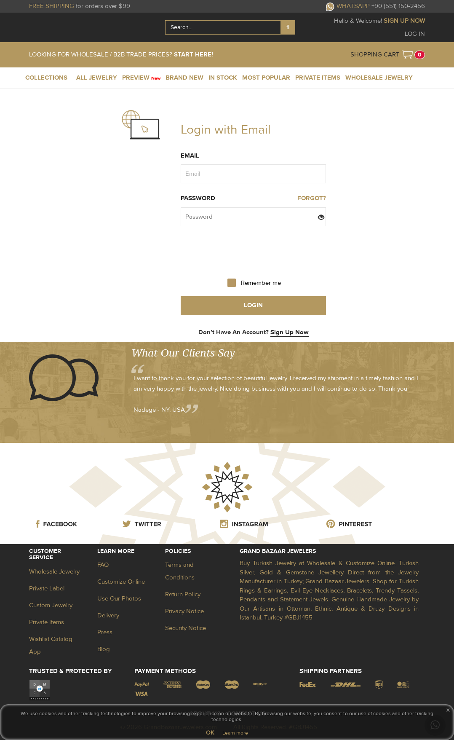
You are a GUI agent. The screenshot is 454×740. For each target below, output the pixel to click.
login (253, 305)
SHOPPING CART (375, 55)
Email (190, 156)
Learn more (235, 732)
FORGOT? (311, 198)
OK (210, 733)
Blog (103, 649)
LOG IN (415, 34)
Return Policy (182, 594)
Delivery (108, 615)
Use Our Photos (119, 599)
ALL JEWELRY (96, 78)
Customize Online (121, 582)
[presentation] (254, 251)
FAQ (103, 565)
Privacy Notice (184, 611)
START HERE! (193, 55)
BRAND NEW (184, 78)
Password (198, 198)
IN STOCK (222, 78)
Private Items (46, 622)
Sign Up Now (289, 332)
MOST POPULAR (266, 78)
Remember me (261, 283)
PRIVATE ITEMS (317, 78)
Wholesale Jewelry (54, 572)
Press (104, 632)
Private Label (46, 588)
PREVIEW (141, 78)
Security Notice (185, 628)
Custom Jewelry (50, 605)
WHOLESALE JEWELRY (379, 78)
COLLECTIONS (46, 78)
